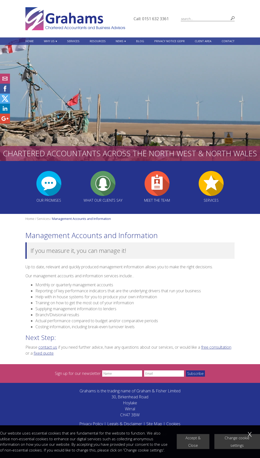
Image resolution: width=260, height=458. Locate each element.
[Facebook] (5, 92)
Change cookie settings (237, 441)
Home (29, 41)
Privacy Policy (91, 424)
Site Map (154, 424)
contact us (47, 347)
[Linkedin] (5, 112)
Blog (140, 41)
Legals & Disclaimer (124, 424)
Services (73, 41)
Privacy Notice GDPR (169, 41)
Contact (228, 41)
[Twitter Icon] (5, 102)
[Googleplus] (5, 122)
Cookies (173, 424)
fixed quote (44, 353)
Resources (98, 41)
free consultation (216, 347)
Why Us (49, 41)
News (119, 41)
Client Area (203, 41)
